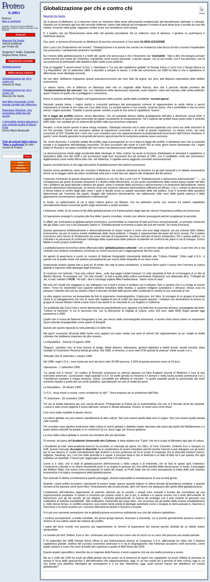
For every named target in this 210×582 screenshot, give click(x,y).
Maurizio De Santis (13, 40)
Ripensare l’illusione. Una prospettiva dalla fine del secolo (17, 113)
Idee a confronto (11, 21)
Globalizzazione (11, 66)
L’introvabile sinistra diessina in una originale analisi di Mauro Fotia (20, 124)
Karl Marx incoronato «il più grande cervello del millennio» (19, 103)
